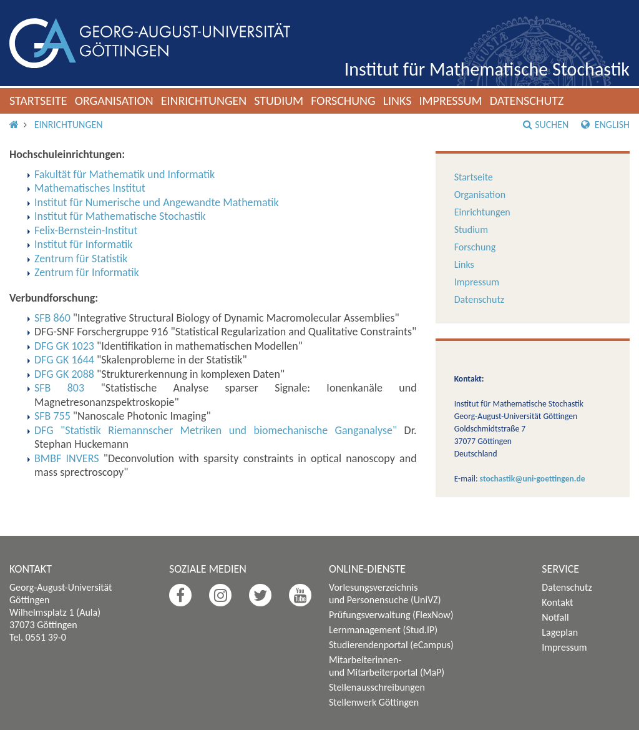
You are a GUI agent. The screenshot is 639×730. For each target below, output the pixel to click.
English (605, 125)
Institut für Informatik (83, 244)
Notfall (555, 617)
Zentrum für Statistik (81, 258)
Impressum (450, 100)
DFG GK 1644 (64, 360)
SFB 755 (52, 416)
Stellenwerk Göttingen (374, 702)
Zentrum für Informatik (86, 272)
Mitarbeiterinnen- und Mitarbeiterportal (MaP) (386, 666)
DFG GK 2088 (64, 374)
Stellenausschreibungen (377, 687)
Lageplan (560, 632)
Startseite (38, 100)
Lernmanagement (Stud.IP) (383, 630)
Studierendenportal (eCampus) (391, 645)
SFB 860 (52, 318)
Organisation (114, 100)
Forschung (343, 100)
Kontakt (557, 602)
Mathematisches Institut (89, 188)
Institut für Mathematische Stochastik (487, 69)
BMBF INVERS (66, 458)
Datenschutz (527, 100)
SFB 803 (59, 388)
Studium (278, 100)
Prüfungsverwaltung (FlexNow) (391, 615)
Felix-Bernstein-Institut (86, 230)
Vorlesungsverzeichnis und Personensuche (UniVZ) (385, 593)
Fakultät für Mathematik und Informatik (124, 174)
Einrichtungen (204, 100)
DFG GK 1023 (64, 346)
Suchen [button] (545, 125)
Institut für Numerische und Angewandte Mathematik (156, 202)
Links (397, 100)
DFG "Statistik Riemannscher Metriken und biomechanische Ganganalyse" (215, 430)
